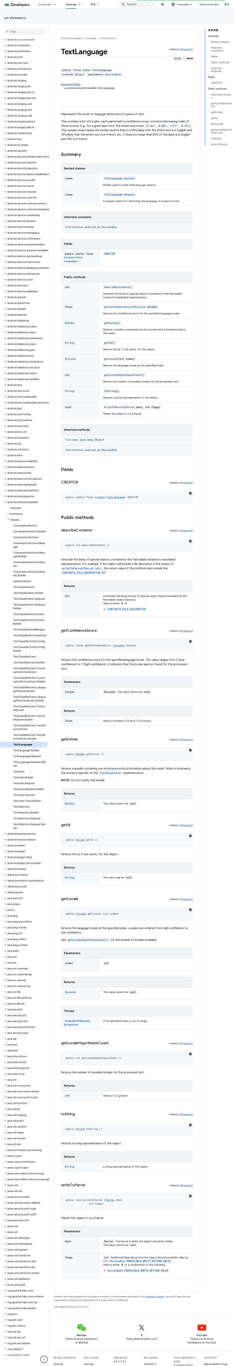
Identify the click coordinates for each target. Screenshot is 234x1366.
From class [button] (85, 439)
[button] (24, 66)
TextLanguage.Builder (119, 178)
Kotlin (177, 58)
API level (8, 71)
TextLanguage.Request (119, 194)
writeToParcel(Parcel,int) (81, 568)
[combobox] (172, 4)
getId (108, 342)
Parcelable (113, 74)
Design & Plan (74, 4)
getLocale (111, 359)
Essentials (45, 4)
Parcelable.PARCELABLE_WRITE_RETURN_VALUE (140, 1257)
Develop (91, 38)
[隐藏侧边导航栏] (44, 1359)
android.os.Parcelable (101, 227)
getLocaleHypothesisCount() (88, 940)
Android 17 (150, 1360)
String (69, 342)
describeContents (116, 287)
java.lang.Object (70, 84)
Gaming (88, 1360)
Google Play (129, 4)
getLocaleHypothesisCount (122, 375)
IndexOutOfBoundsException (84, 1021)
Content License (155, 1292)
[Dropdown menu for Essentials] (56, 4)
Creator (69, 257)
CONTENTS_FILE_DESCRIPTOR (81, 572)
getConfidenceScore (118, 307)
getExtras (111, 323)
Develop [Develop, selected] (102, 4)
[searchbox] (24, 32)
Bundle (69, 323)
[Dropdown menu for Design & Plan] (88, 4)
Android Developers (71, 38)
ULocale (139, 307)
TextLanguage (73, 261)
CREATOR (109, 253)
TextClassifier (110, 773)
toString (110, 391)
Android (58, 1360)
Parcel (130, 407)
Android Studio (217, 4)
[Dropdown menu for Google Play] (142, 4)
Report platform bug (215, 1360)
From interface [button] (91, 227)
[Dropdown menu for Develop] (113, 4)
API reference (15, 18)
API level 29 (186, 49)
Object (79, 74)
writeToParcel (114, 407)
